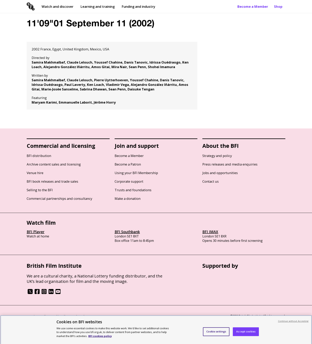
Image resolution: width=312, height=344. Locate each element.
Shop (278, 6)
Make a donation (127, 198)
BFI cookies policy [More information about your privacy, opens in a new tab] (100, 339)
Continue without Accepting (293, 323)
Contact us (210, 181)
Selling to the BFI (40, 190)
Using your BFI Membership (136, 173)
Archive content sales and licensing (54, 164)
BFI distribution (39, 155)
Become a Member (252, 6)
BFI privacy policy (38, 316)
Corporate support (129, 181)
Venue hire (35, 173)
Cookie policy (60, 316)
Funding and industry (138, 6)
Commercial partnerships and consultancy (59, 198)
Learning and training (97, 6)
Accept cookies (245, 334)
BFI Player (35, 231)
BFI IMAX (210, 231)
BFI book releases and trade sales (52, 181)
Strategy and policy (217, 155)
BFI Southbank (127, 231)
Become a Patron (128, 164)
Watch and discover (57, 6)
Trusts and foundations (133, 190)
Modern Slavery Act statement (90, 316)
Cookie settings (216, 334)
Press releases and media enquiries (229, 164)
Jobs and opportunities (220, 173)
